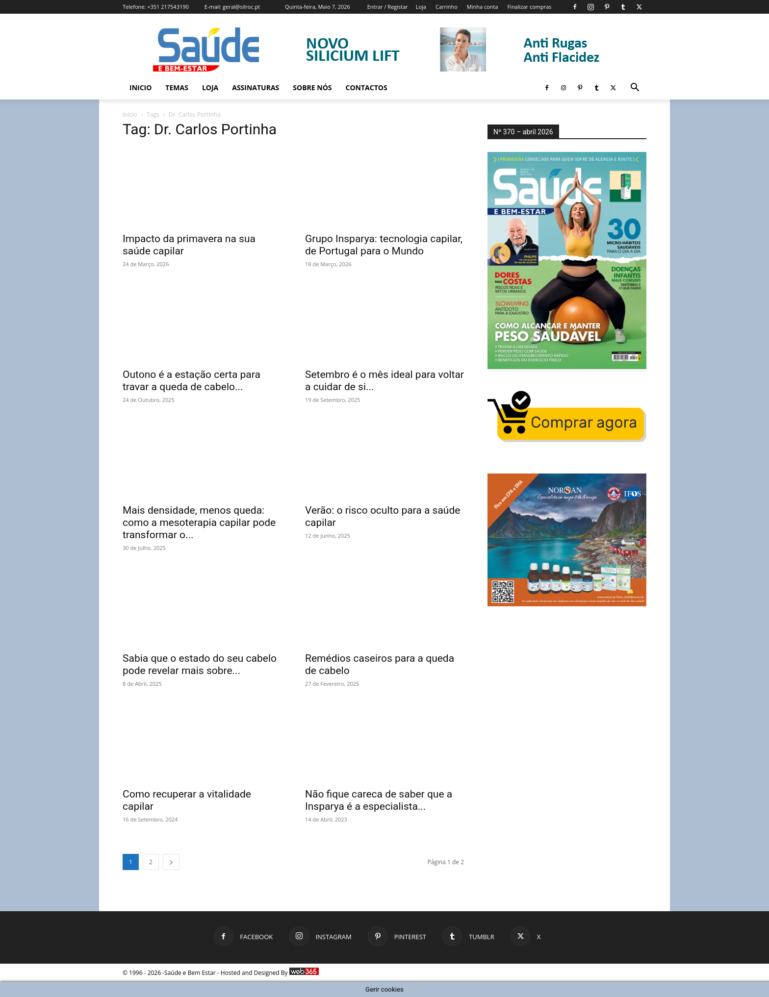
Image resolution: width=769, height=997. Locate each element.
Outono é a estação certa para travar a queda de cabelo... (191, 381)
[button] (634, 88)
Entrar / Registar (387, 6)
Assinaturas (255, 87)
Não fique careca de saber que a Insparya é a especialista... (378, 800)
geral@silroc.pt (241, 6)
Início (130, 114)
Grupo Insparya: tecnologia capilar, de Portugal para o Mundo (383, 245)
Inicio (140, 87)
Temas (176, 87)
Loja (421, 6)
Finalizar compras (529, 6)
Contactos (366, 87)
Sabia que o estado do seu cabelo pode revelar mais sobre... (200, 664)
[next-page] (171, 862)
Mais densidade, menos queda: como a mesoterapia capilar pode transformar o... (199, 522)
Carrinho (447, 6)
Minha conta (482, 6)
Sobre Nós (312, 87)
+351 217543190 (168, 6)
